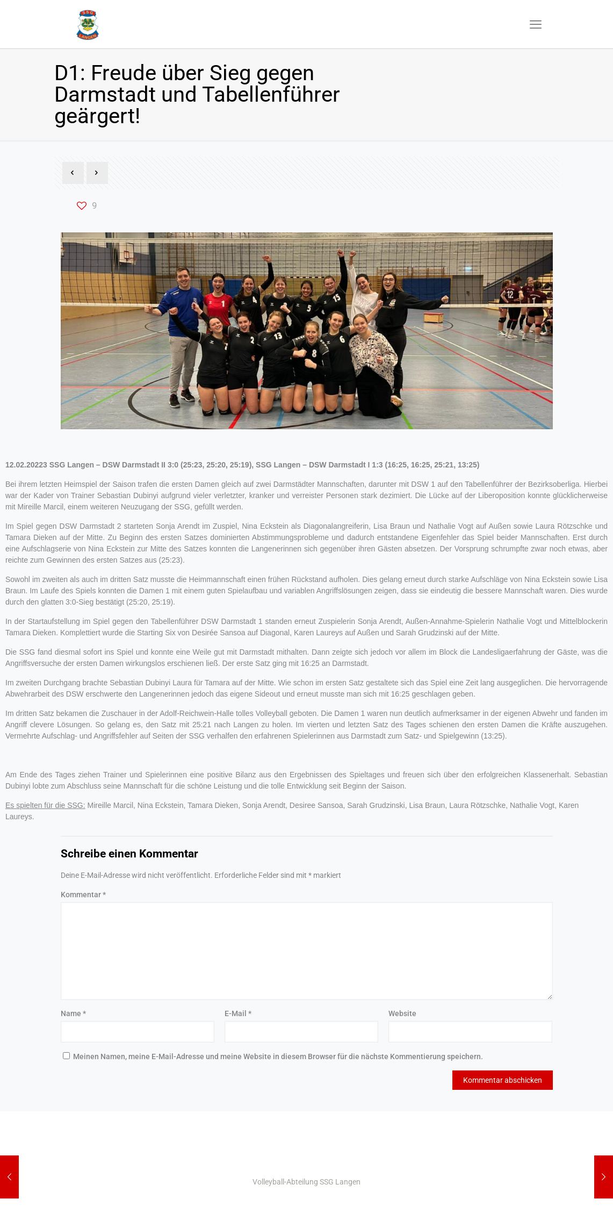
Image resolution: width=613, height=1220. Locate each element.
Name (73, 1013)
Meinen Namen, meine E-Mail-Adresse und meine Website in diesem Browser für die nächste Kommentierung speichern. (278, 1056)
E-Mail (238, 1013)
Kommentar (83, 894)
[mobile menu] (536, 24)
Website (402, 1013)
